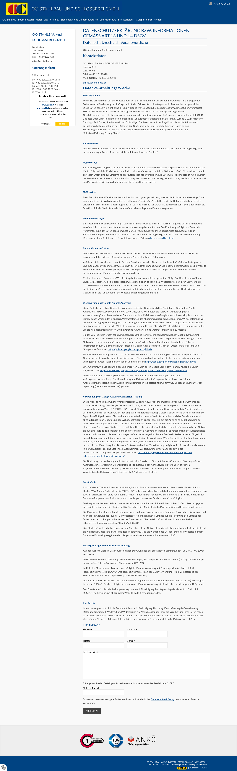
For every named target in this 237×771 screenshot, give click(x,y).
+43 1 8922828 (47, 53)
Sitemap (175, 764)
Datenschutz (165, 764)
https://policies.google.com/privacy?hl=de (130, 349)
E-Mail (131, 640)
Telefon (86, 640)
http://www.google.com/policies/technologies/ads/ (165, 452)
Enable (62, 124)
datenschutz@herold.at (161, 238)
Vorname (88, 629)
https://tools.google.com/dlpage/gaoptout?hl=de (170, 361)
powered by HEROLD (197, 767)
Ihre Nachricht (90, 651)
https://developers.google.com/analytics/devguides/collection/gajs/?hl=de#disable (143, 370)
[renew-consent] (3, 767)
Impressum (153, 764)
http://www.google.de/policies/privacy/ (104, 455)
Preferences (45, 124)
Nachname (133, 629)
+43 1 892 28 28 (221, 3)
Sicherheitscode (92, 688)
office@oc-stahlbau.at (94, 82)
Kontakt (183, 764)
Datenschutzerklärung (162, 699)
